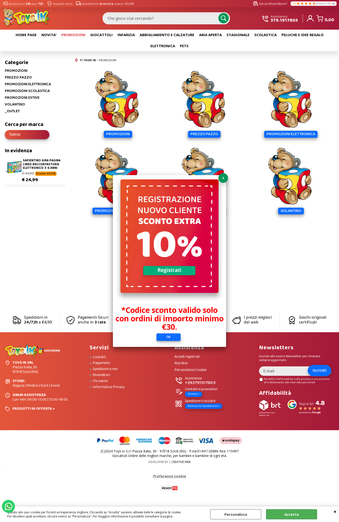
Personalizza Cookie (190, 370)
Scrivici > (193, 393)
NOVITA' (49, 34)
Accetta (291, 514)
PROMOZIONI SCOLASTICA (27, 91)
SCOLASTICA (265, 34)
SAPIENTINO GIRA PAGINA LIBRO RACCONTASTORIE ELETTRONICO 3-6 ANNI (41, 164)
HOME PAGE (26, 34)
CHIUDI (335, 511)
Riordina (181, 363)
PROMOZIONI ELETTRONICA (28, 84)
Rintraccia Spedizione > (203, 406)
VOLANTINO (15, 104)
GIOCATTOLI (101, 34)
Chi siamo (100, 381)
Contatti (99, 357)
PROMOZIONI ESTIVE (22, 98)
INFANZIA (126, 34)
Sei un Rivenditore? (270, 4)
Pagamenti (101, 363)
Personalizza (235, 514)
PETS (184, 45)
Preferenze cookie (169, 476)
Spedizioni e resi (105, 369)
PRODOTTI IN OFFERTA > (34, 409)
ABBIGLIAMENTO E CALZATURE (167, 34)
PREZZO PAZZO (18, 77)
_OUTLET (12, 111)
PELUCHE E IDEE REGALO (302, 34)
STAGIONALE (238, 34)
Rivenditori (101, 375)
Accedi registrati (187, 356)
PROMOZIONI (73, 34)
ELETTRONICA (162, 45)
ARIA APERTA (210, 34)
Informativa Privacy (109, 387)
